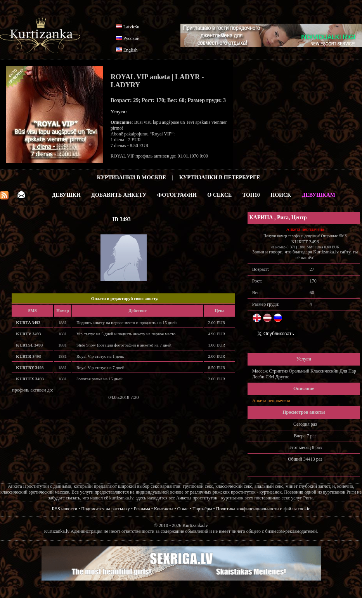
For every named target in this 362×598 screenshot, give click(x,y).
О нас (183, 508)
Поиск (280, 195)
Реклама (142, 508)
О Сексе (219, 195)
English (130, 50)
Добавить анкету (118, 195)
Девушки (66, 195)
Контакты (163, 508)
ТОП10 (251, 195)
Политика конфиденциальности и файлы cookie (263, 508)
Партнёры (202, 508)
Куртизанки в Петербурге (219, 177)
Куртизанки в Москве (131, 177)
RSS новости (65, 508)
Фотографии (177, 195)
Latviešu (131, 26)
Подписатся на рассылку (105, 508)
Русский (131, 38)
